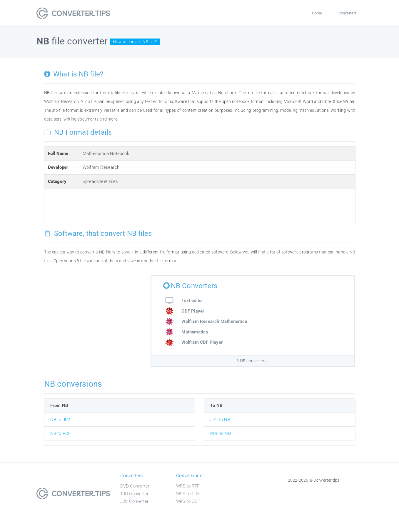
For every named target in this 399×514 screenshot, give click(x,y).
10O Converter (134, 493)
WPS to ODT (188, 501)
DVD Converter (135, 486)
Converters (347, 13)
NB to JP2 (60, 419)
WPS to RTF (188, 486)
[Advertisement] (190, 205)
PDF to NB (220, 433)
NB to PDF (60, 433)
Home (317, 13)
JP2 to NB (220, 419)
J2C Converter (134, 501)
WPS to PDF (188, 493)
